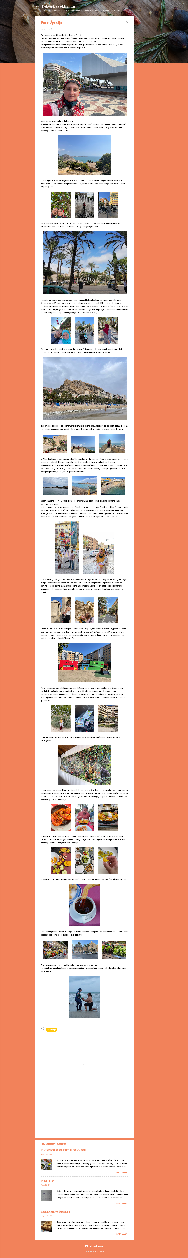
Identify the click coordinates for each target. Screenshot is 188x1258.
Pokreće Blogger (94, 1246)
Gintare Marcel (99, 1251)
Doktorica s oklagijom (58, 6)
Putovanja (51, 1030)
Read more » (122, 1172)
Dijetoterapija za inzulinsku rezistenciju (63, 1149)
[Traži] (151, 7)
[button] (126, 22)
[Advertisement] (144, 55)
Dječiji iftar (47, 1180)
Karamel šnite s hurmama (55, 1211)
